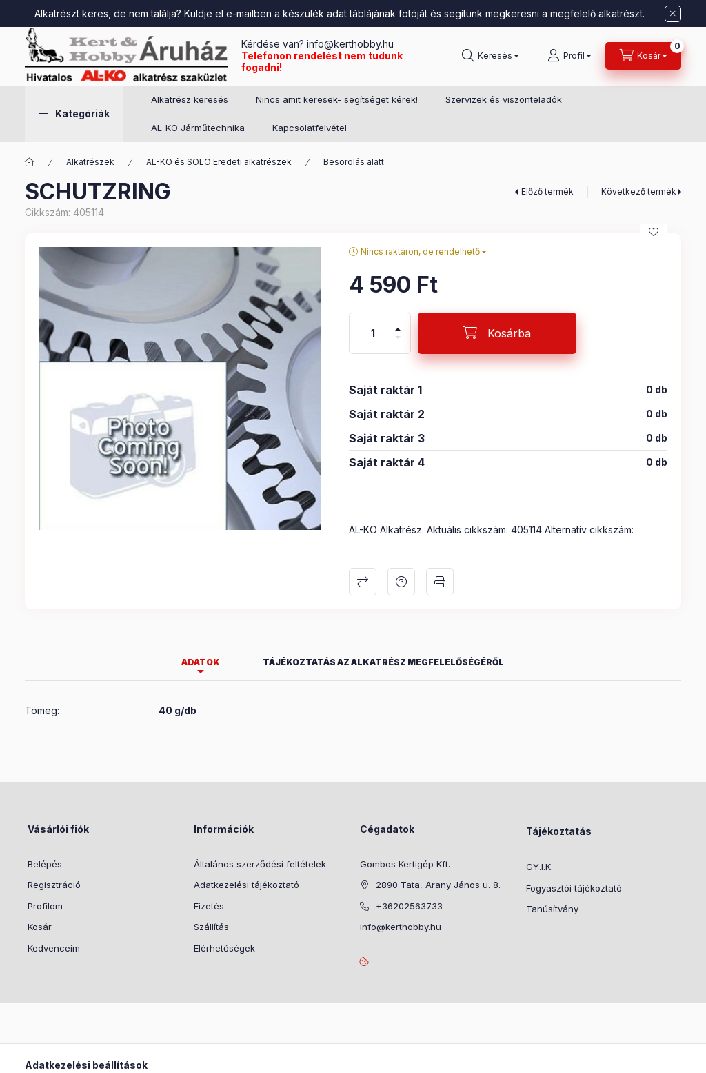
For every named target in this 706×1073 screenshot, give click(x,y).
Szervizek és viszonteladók (503, 99)
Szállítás (211, 926)
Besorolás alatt (353, 162)
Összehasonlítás (362, 581)
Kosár (40, 926)
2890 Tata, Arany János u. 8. (438, 884)
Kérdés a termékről (401, 581)
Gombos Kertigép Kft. (405, 863)
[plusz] (397, 323)
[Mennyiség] (373, 333)
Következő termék (638, 191)
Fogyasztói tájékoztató (574, 888)
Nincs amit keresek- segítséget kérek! (337, 99)
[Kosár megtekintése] (643, 56)
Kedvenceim (54, 948)
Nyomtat (440, 581)
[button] (74, 114)
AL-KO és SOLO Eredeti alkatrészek (219, 162)
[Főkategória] (29, 162)
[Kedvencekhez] (653, 232)
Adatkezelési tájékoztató (246, 884)
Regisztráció (54, 884)
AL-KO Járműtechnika (198, 127)
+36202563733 (409, 906)
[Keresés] (490, 56)
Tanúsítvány (552, 908)
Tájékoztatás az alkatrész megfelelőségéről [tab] (383, 662)
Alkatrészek (90, 162)
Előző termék (547, 191)
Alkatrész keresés (189, 99)
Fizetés (209, 906)
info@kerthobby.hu (349, 44)
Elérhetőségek (224, 948)
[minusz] (397, 343)
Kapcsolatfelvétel (309, 127)
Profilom (45, 906)
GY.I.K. (539, 866)
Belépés (45, 863)
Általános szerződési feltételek (260, 863)
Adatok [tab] (200, 662)
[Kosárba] (497, 333)
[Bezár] (673, 14)
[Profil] (569, 56)
